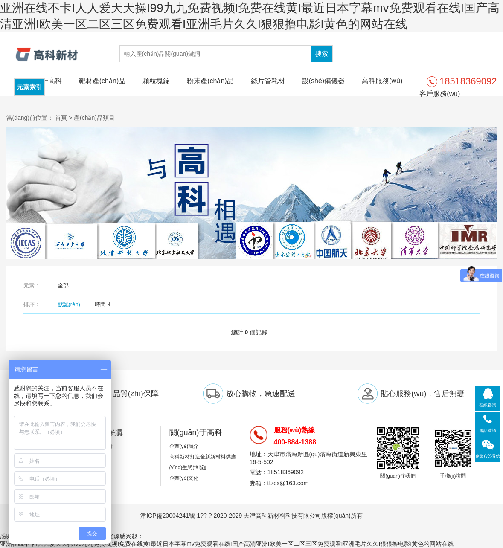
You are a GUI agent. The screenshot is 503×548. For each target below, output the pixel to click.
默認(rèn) (72, 304)
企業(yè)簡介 (184, 446)
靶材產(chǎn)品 (102, 80)
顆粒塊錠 (156, 80)
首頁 (61, 117)
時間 (103, 304)
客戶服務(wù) (439, 93)
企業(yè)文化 (184, 478)
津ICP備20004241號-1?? (173, 515)
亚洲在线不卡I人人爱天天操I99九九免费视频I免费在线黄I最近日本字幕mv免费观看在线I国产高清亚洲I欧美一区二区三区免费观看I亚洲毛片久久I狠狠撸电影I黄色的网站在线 (227, 543)
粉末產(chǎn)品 (210, 80)
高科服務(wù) (382, 80)
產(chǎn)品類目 (94, 117)
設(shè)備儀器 (323, 80)
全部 (63, 285)
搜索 (321, 53)
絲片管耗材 (268, 80)
